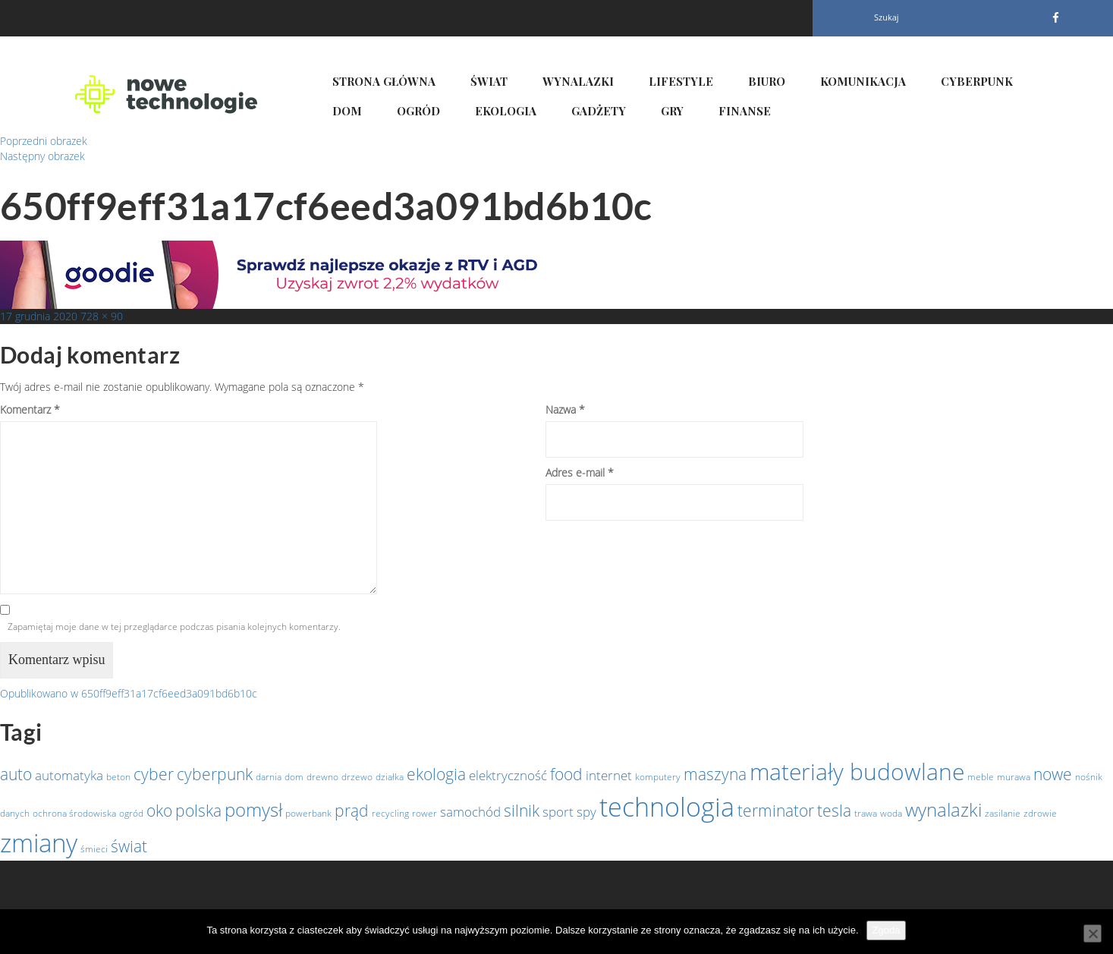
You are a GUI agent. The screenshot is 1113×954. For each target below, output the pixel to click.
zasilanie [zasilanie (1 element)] (1002, 813)
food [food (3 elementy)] (566, 774)
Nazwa (565, 409)
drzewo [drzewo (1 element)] (357, 776)
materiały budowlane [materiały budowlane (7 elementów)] (857, 771)
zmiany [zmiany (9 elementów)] (38, 843)
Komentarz (30, 409)
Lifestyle (681, 81)
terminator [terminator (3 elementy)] (775, 810)
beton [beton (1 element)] (118, 776)
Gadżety (598, 110)
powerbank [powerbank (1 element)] (308, 813)
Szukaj (886, 17)
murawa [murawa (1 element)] (1013, 776)
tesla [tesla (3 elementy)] (834, 810)
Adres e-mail (579, 472)
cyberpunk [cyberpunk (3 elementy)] (215, 774)
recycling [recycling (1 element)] (390, 813)
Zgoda (886, 930)
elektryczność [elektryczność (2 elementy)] (508, 775)
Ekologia (505, 110)
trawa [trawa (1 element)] (865, 813)
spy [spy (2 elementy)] (586, 811)
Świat (489, 81)
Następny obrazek (42, 156)
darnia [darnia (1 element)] (268, 776)
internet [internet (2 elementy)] (609, 775)
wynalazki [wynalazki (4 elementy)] (943, 809)
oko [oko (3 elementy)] (159, 810)
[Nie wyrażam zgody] (1092, 933)
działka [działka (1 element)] (390, 776)
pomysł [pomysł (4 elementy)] (253, 809)
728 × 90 (101, 316)
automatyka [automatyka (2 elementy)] (69, 775)
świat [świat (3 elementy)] (129, 846)
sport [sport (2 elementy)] (558, 811)
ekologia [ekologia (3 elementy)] (436, 774)
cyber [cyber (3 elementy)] (154, 774)
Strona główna (383, 81)
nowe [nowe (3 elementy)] (1052, 774)
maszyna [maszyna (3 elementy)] (715, 774)
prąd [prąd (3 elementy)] (352, 810)
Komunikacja (863, 81)
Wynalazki (578, 81)
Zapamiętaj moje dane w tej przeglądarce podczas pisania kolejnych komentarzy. (174, 626)
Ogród (418, 110)
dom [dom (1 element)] (294, 776)
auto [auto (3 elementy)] (16, 774)
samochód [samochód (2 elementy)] (470, 811)
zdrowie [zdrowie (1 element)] (1040, 813)
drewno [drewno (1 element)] (322, 776)
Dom (347, 110)
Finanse (744, 110)
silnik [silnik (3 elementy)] (521, 810)
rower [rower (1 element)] (424, 813)
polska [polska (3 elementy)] (198, 810)
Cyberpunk (977, 81)
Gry (672, 110)
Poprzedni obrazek (43, 141)
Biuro (766, 81)
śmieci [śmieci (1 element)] (94, 848)
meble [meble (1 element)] (980, 776)
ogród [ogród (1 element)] (131, 813)
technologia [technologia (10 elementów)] (666, 806)
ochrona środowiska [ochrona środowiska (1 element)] (74, 813)
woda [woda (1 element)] (891, 813)
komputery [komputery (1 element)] (658, 776)
